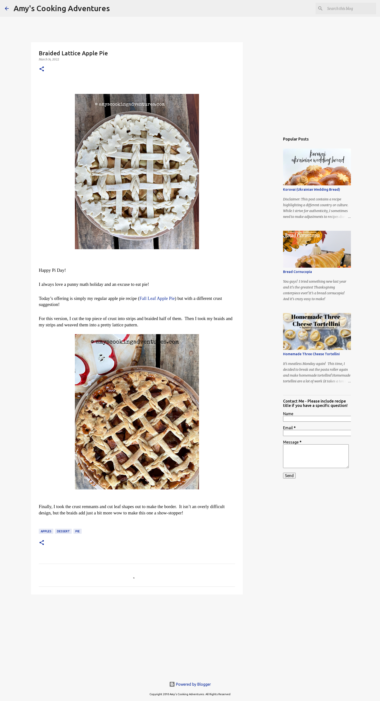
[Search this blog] (350, 8)
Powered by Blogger (190, 684)
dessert (63, 531)
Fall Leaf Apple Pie (157, 298)
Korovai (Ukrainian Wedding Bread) (311, 189)
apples (46, 531)
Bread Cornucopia (297, 272)
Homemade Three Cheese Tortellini (311, 354)
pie (77, 531)
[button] (42, 69)
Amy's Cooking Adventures (62, 8)
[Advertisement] (137, 636)
